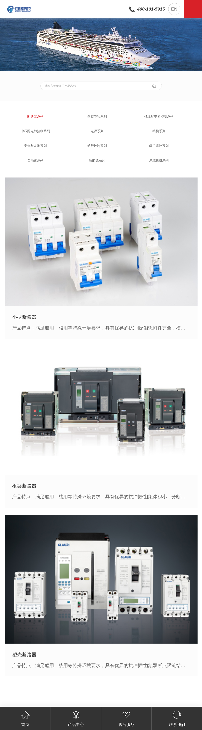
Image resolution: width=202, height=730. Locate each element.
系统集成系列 (159, 160)
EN (174, 9)
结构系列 (158, 131)
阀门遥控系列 (159, 146)
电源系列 (97, 131)
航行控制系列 (97, 146)
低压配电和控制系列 (158, 116)
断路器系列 (35, 116)
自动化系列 (35, 160)
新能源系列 (97, 160)
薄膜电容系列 (97, 116)
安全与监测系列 (35, 146)
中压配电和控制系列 (35, 131)
